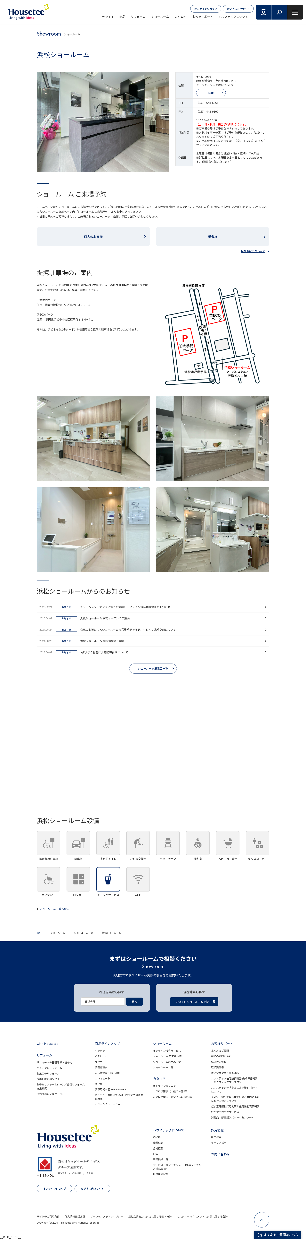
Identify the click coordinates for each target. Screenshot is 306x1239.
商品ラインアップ (107, 1043)
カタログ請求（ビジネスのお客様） (173, 1097)
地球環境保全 (160, 1174)
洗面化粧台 (101, 1067)
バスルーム (101, 1056)
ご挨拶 (157, 1137)
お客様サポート (202, 16)
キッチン (100, 1050)
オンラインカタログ (164, 1086)
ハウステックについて (233, 16)
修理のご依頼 (218, 1062)
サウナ (98, 1062)
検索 (134, 1001)
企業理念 (158, 1142)
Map (211, 93)
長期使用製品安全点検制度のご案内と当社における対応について (235, 1099)
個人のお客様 (93, 236)
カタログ (181, 16)
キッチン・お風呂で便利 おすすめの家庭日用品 (119, 1097)
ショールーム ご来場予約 (167, 1056)
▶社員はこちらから (253, 251)
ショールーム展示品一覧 (153, 668)
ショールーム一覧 (163, 1067)
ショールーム (160, 16)
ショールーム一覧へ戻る (54, 909)
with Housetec (47, 1043)
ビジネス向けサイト (238, 9)
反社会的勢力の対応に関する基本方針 (150, 1216)
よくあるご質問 (220, 1050)
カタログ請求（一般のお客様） (171, 1091)
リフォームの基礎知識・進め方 (54, 1062)
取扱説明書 (217, 1067)
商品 (122, 16)
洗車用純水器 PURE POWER (110, 1089)
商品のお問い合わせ (222, 1056)
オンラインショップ (205, 9)
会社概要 (158, 1148)
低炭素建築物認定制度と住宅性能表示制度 (235, 1106)
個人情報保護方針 (75, 1216)
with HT (107, 16)
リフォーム (138, 16)
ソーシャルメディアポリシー (106, 1216)
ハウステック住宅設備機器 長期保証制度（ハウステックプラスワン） (234, 1080)
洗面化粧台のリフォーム (51, 1079)
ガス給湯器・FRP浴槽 (107, 1073)
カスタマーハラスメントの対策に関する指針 (202, 1216)
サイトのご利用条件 (48, 1216)
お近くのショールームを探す (193, 1002)
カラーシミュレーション (109, 1104)
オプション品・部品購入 (225, 1073)
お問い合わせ (220, 1154)
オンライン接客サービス (167, 1050)
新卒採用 (216, 1137)
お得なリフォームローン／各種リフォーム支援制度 (61, 1086)
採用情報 (217, 1130)
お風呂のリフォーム (48, 1073)
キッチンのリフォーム (49, 1068)
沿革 (155, 1154)
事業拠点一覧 (160, 1159)
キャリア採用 (218, 1142)
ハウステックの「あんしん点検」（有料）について (234, 1089)
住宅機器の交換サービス (51, 1094)
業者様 (212, 236)
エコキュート (102, 1078)
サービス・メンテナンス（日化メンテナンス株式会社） (177, 1167)
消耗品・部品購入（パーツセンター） (232, 1117)
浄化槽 (98, 1084)
